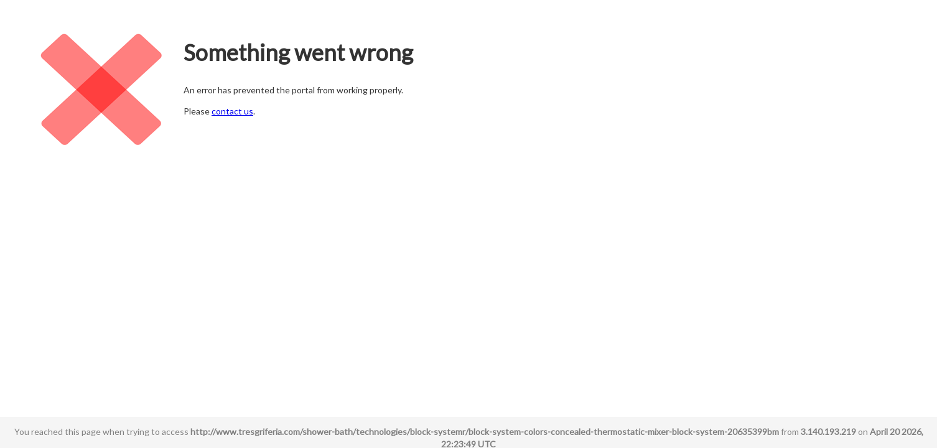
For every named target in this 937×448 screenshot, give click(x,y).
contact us (232, 111)
